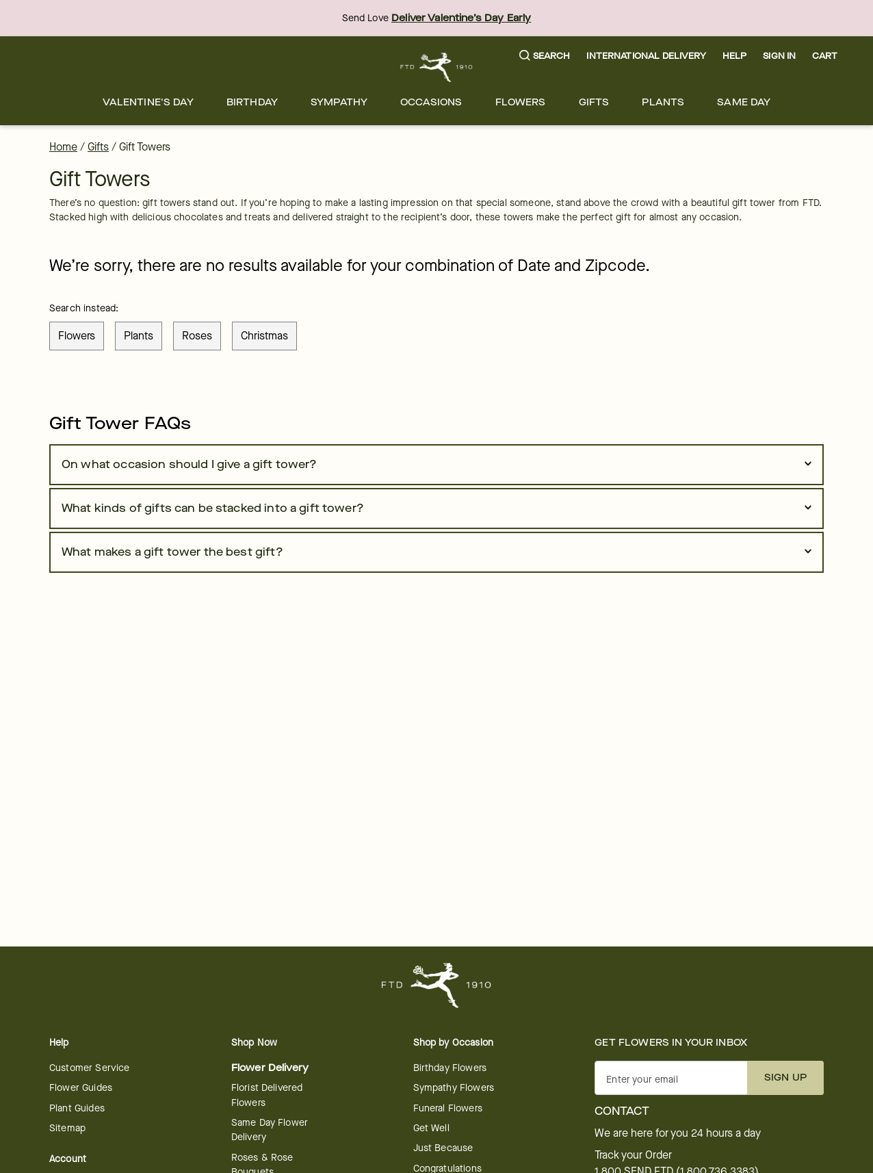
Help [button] (734, 56)
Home (63, 147)
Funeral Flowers (447, 1108)
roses (197, 335)
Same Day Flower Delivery (269, 1130)
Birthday (252, 102)
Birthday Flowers (449, 1067)
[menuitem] (148, 102)
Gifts (594, 102)
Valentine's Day (148, 102)
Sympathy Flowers (453, 1087)
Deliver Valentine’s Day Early (461, 18)
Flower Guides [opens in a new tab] (80, 1087)
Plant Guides (77, 1108)
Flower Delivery (270, 1067)
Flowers (520, 102)
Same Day (743, 102)
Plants (663, 102)
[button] (545, 56)
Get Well (431, 1128)
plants (138, 335)
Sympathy (339, 102)
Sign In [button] (779, 56)
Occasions (431, 102)
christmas (264, 335)
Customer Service (89, 1067)
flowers (76, 335)
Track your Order (633, 1155)
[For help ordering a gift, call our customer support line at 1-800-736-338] (437, 67)
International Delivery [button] (645, 56)
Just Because (443, 1148)
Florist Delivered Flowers (267, 1095)
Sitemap (67, 1128)
